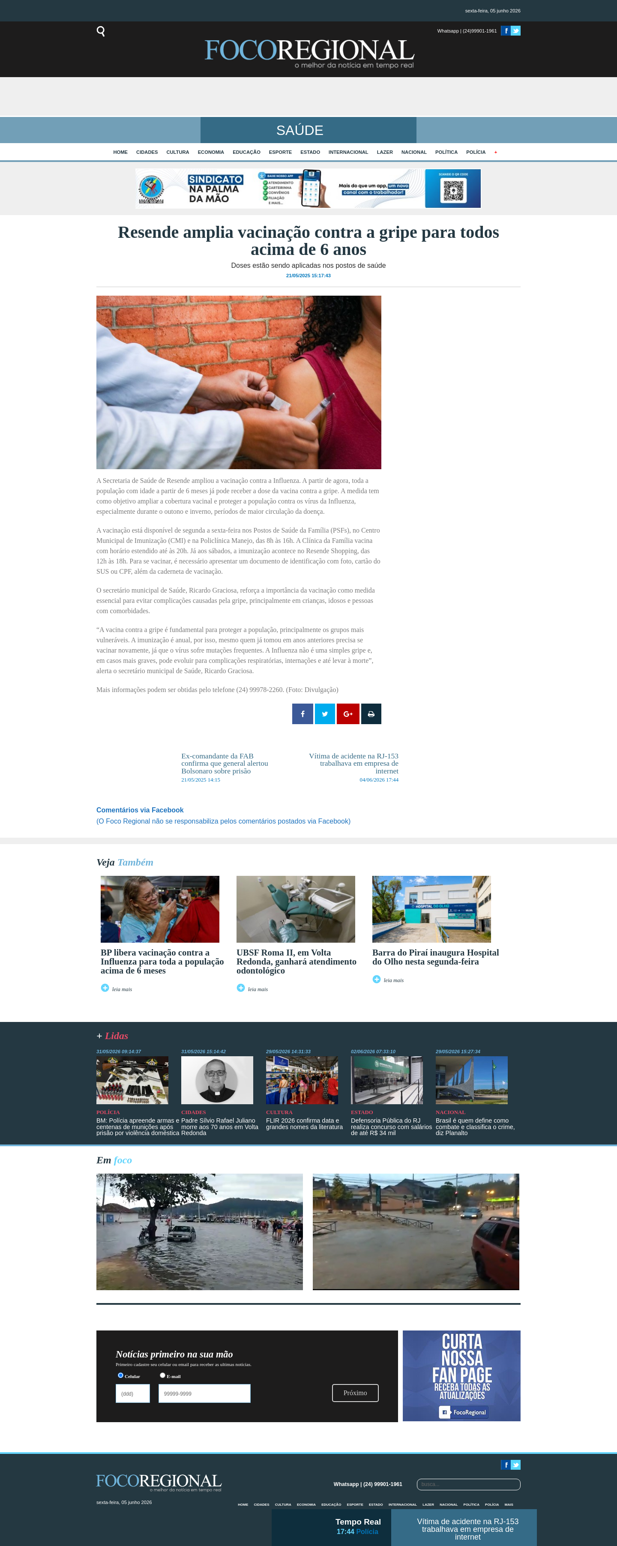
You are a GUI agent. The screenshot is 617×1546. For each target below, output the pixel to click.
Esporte (280, 152)
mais (509, 1505)
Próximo (355, 1392)
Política (446, 152)
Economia (211, 152)
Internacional (348, 152)
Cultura (177, 152)
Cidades (147, 152)
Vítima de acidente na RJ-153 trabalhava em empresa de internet (467, 1529)
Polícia (475, 152)
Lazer (385, 152)
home (121, 152)
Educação (247, 152)
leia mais (122, 989)
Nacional (414, 152)
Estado (310, 152)
